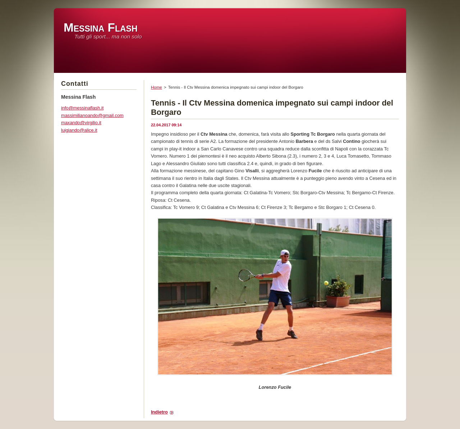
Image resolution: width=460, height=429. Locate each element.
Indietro (159, 412)
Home (156, 87)
